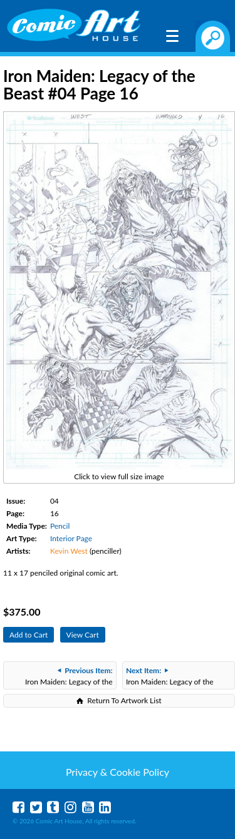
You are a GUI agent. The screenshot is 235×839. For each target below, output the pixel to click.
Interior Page (71, 538)
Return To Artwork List (124, 700)
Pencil (60, 526)
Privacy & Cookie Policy (117, 772)
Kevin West (69, 551)
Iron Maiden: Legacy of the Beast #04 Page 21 (69, 677)
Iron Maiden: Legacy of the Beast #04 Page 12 (170, 677)
